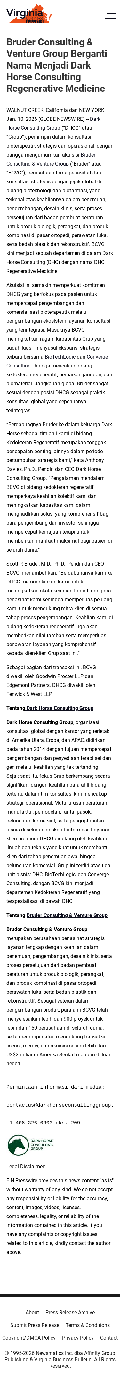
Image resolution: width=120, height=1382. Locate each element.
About (32, 1312)
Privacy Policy (78, 1338)
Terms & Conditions (88, 1325)
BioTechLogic (60, 357)
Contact (109, 1338)
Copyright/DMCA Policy (29, 1338)
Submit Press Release (34, 1325)
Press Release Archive (70, 1312)
